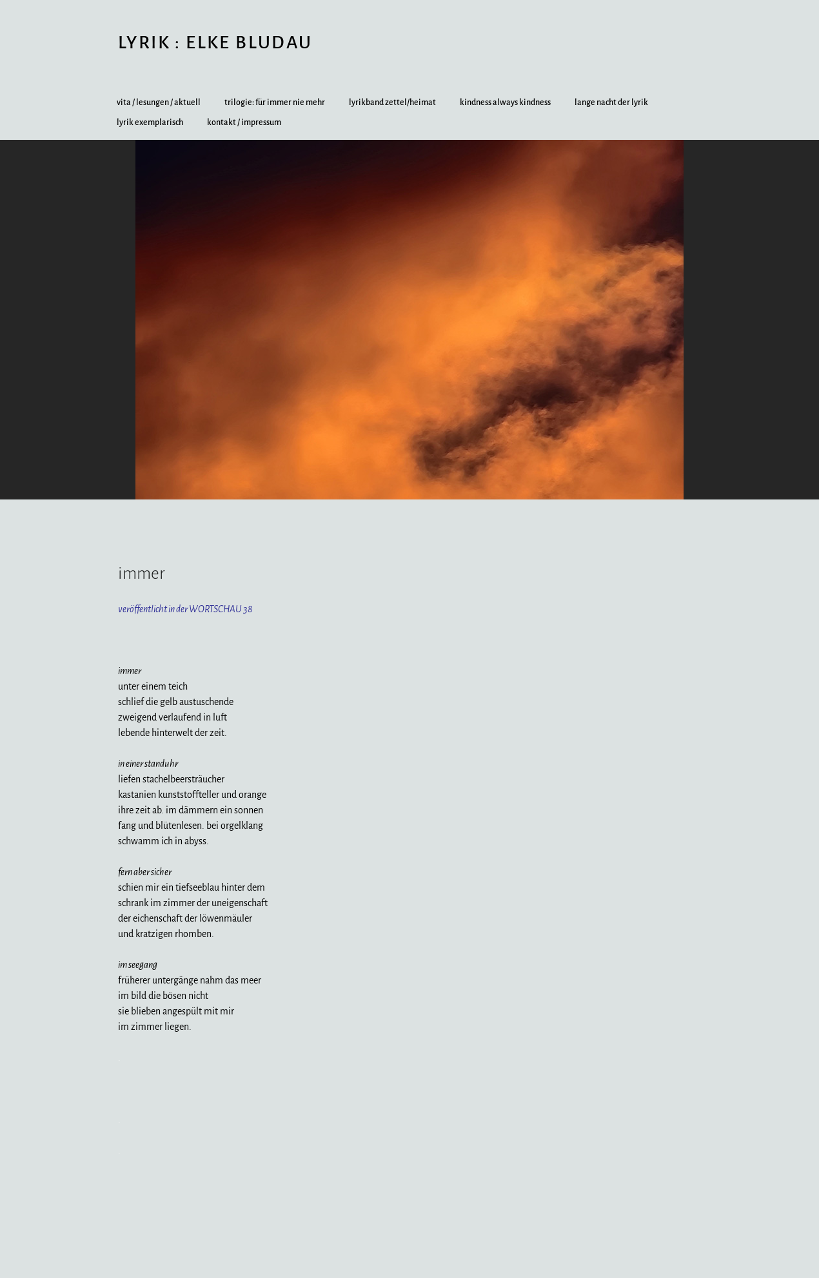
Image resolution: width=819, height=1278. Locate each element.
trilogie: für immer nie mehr (274, 102)
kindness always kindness (505, 102)
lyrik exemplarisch (150, 122)
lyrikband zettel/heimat (392, 102)
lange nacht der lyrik (611, 102)
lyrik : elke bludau (215, 42)
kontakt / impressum (244, 122)
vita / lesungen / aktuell (159, 102)
